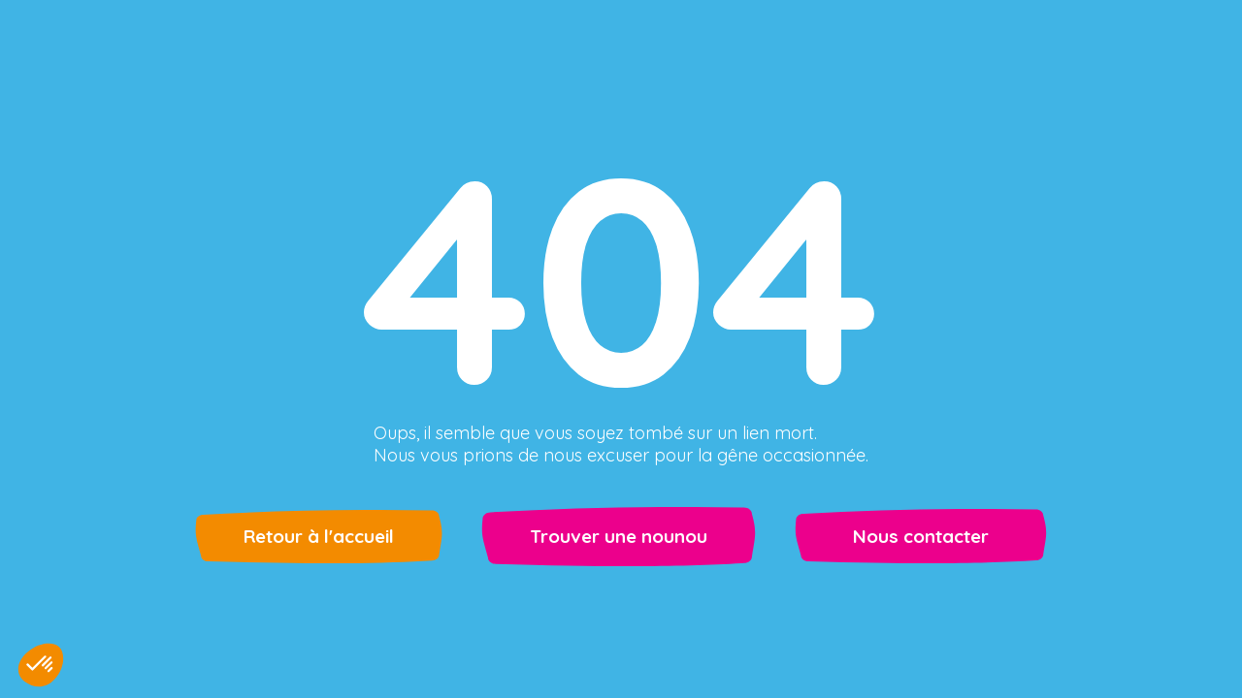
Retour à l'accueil (319, 536)
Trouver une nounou (618, 536)
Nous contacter (921, 536)
